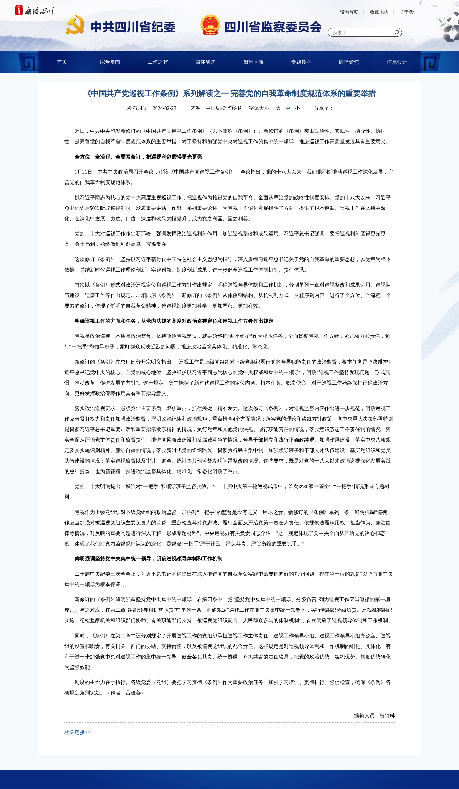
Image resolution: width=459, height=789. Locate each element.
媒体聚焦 (205, 62)
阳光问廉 (253, 62)
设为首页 (349, 12)
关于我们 (409, 12)
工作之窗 (158, 62)
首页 (62, 62)
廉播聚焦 (349, 62)
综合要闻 (110, 62)
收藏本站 (379, 12)
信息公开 (397, 62)
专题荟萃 (301, 62)
